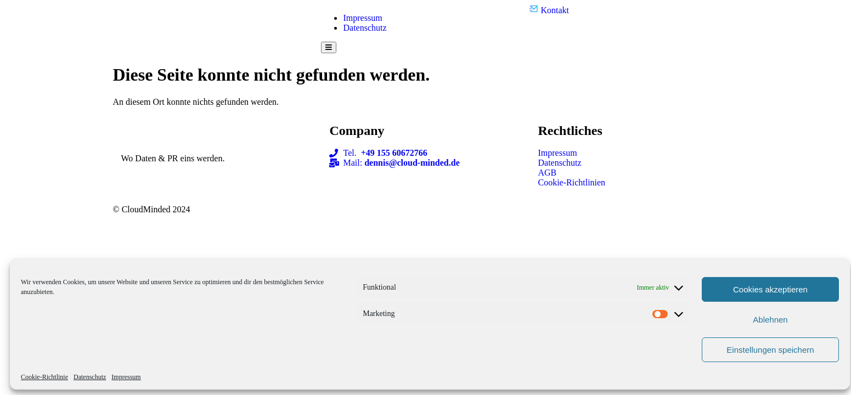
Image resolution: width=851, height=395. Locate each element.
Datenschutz (90, 377)
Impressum (125, 377)
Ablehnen (770, 319)
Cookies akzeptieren (770, 289)
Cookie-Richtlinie (44, 377)
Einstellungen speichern (770, 349)
